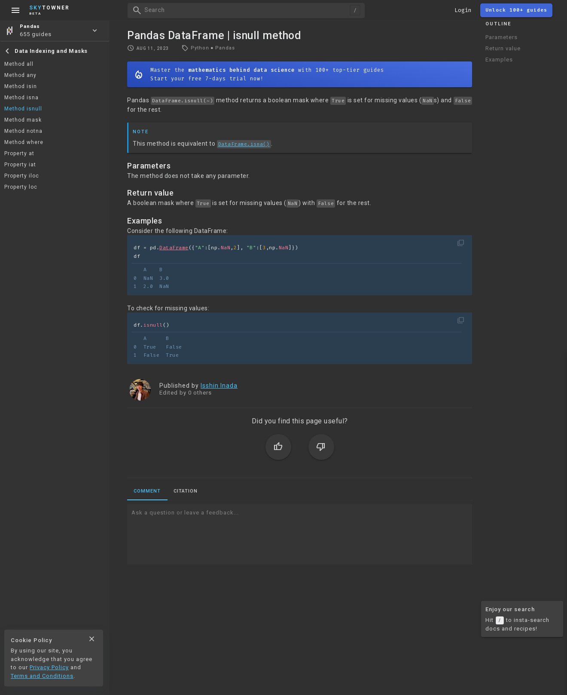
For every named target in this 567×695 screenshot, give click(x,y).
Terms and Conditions (42, 676)
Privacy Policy (49, 667)
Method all (19, 64)
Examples (499, 59)
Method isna (21, 98)
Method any (20, 75)
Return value (503, 48)
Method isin (20, 86)
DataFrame (174, 248)
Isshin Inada (219, 385)
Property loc (20, 187)
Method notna (23, 131)
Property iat (20, 165)
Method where (23, 142)
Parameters (501, 37)
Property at (19, 153)
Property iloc (21, 176)
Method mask (23, 120)
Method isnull (23, 109)
